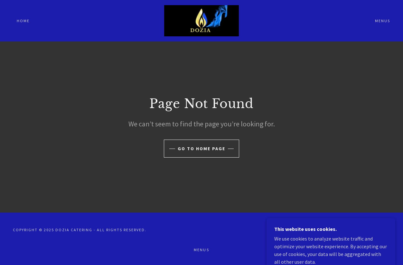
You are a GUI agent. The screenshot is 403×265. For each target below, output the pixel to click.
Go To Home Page (201, 148)
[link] (201, 20)
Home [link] (23, 20)
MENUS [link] (382, 20)
